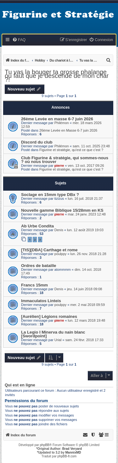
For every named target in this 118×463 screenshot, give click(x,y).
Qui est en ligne (20, 385)
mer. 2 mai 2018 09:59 (87, 305)
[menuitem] (18, 40)
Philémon (61, 123)
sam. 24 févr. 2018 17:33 (84, 340)
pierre (59, 165)
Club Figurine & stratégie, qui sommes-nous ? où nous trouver (64, 159)
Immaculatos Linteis (41, 300)
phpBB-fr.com (67, 456)
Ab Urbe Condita (37, 226)
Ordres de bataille (38, 265)
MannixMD (73, 452)
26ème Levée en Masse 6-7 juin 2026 (68, 130)
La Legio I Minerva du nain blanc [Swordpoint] (53, 334)
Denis (58, 230)
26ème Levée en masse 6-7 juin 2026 (57, 119)
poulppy (60, 254)
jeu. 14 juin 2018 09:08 (84, 289)
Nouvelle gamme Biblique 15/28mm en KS (62, 210)
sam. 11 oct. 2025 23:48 (91, 146)
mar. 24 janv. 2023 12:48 (87, 214)
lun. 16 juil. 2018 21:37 (85, 198)
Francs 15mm (34, 285)
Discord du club (37, 142)
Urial (58, 340)
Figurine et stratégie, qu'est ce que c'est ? (71, 150)
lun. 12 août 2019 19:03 (85, 230)
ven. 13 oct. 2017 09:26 (86, 165)
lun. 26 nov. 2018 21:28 (88, 254)
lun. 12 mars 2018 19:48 (86, 320)
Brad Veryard (72, 448)
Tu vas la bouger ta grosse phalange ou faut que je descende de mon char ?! (57, 75)
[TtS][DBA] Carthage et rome (49, 250)
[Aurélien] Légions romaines (49, 316)
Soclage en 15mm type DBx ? (50, 194)
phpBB (44, 445)
